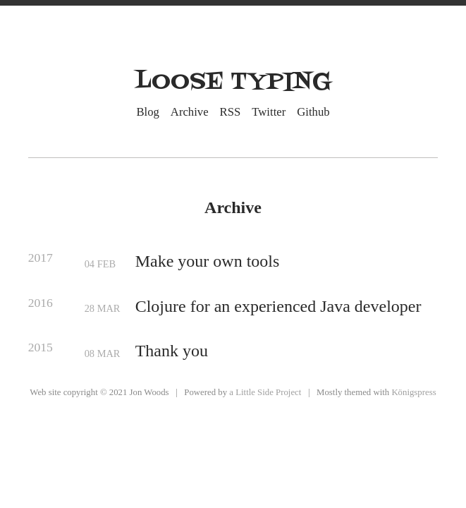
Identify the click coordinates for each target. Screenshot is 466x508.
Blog (147, 111)
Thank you (171, 350)
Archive (190, 111)
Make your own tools (207, 261)
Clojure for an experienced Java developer (278, 306)
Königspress (413, 392)
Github (313, 111)
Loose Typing (233, 82)
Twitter (269, 111)
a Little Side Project (265, 392)
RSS (230, 111)
